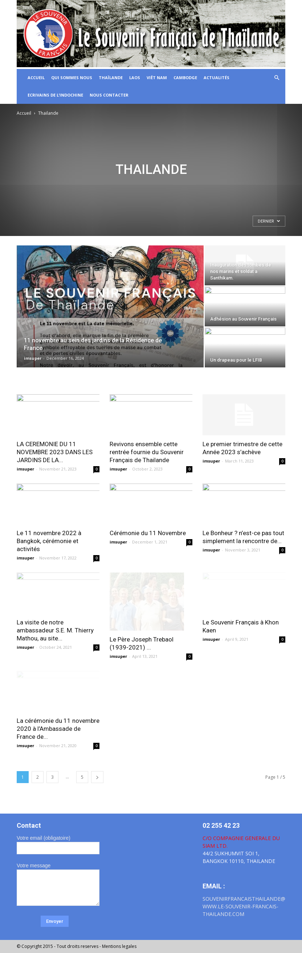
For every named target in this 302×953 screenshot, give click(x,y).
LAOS (134, 77)
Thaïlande (111, 77)
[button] (276, 77)
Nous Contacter (109, 95)
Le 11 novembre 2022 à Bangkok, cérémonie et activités (49, 541)
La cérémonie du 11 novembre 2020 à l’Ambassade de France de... (58, 728)
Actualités (216, 77)
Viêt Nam (157, 77)
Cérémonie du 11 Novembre (148, 533)
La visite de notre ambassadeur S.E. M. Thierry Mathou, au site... (55, 630)
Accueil (24, 113)
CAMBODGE (185, 77)
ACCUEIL (36, 77)
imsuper (32, 358)
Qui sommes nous (71, 77)
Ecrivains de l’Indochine (55, 95)
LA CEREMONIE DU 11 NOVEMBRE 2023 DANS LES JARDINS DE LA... (55, 452)
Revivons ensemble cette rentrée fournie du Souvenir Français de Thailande (147, 452)
